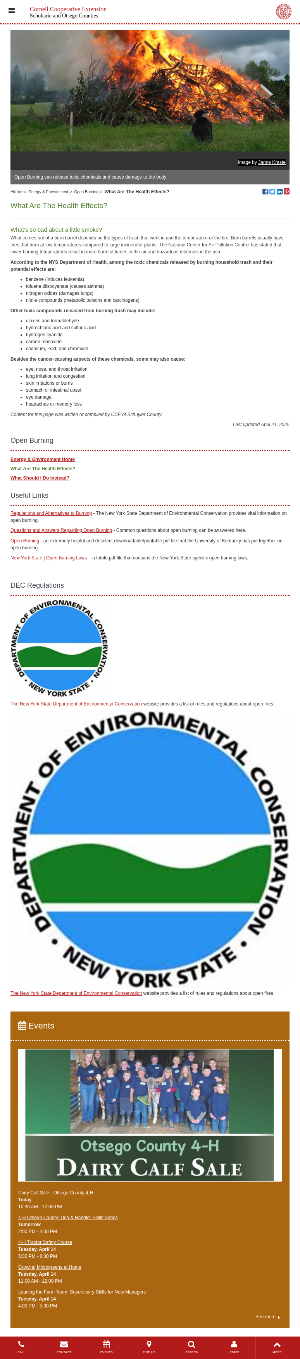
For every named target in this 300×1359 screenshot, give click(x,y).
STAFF (234, 1347)
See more (265, 1316)
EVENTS (106, 1347)
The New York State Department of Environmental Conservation (76, 704)
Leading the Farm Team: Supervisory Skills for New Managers (82, 1292)
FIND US (149, 1347)
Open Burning (86, 192)
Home (16, 191)
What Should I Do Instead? (39, 478)
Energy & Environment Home (42, 459)
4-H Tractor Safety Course (45, 1242)
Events (36, 1025)
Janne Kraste (272, 162)
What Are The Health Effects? (43, 468)
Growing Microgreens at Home (49, 1267)
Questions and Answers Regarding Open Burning (61, 530)
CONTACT (64, 1347)
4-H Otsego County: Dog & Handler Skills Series (68, 1217)
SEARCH (191, 1347)
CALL (21, 1347)
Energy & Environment (48, 192)
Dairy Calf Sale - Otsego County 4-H (55, 1193)
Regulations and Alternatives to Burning (51, 513)
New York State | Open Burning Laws (48, 558)
